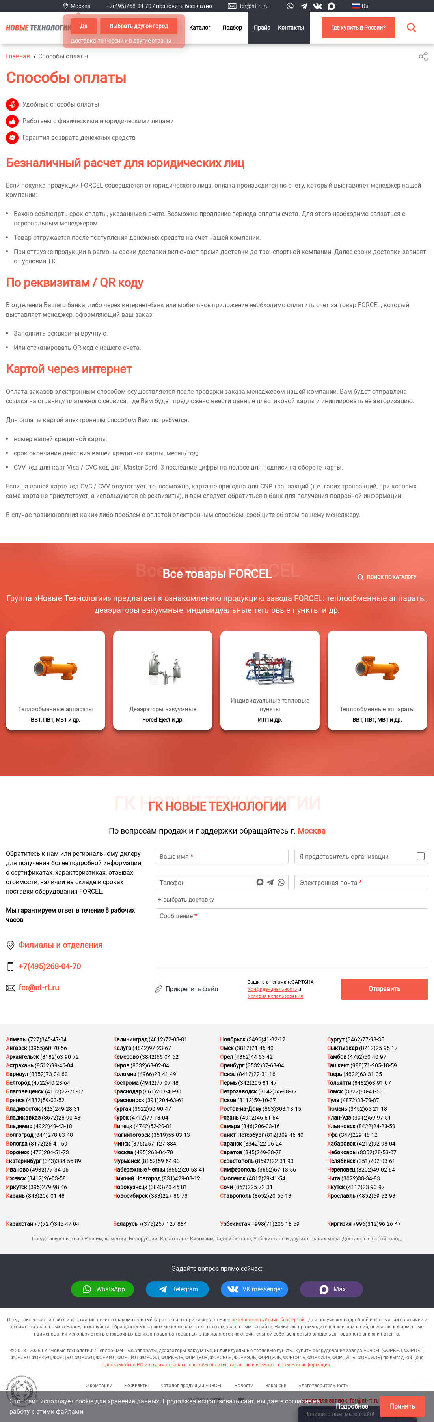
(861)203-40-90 (162, 1091)
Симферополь (238, 1170)
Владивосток (23, 1109)
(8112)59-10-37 (256, 1100)
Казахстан (19, 1224)
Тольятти (339, 1083)
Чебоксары (342, 1152)
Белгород (18, 1083)
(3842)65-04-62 (159, 1057)
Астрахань (20, 1065)
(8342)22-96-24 (262, 1143)
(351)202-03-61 (376, 1161)
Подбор (232, 27)
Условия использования (275, 996)
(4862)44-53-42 (253, 1057)
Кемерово (126, 1057)
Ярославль (341, 1196)
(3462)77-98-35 (365, 1039)
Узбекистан (235, 1224)
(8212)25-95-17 (378, 1048)
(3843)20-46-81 (168, 1187)
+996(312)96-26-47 (377, 1224)
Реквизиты (136, 1385)
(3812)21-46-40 (254, 1048)
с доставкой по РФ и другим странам (143, 1365)
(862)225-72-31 (253, 1187)
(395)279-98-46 (47, 1187)
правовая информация (304, 1365)
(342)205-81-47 (257, 1083)
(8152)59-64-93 (160, 1161)
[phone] (222, 882)
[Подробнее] (55, 680)
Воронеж (17, 1152)
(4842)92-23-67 (151, 1048)
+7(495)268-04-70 (128, 6)
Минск (121, 1143)
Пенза (228, 1074)
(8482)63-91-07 (371, 1083)
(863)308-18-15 (282, 1109)
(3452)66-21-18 (367, 1109)
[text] (291, 937)
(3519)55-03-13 (170, 1135)
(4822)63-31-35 (362, 1074)
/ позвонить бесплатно (182, 6)
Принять (402, 1406)
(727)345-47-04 (47, 1039)
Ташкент (338, 1065)
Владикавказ (23, 1117)
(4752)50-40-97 (367, 1057)
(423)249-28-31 (60, 1109)
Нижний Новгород (136, 1178)
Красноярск (128, 1100)
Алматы (16, 1039)
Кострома (126, 1083)
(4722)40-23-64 (51, 1083)
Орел (226, 1057)
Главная (18, 56)
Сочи (226, 1187)
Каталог (199, 27)
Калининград (130, 1039)
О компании (99, 1385)
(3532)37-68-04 (265, 1065)
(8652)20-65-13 (272, 1196)
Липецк (122, 1126)
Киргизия (339, 1224)
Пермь (228, 1083)
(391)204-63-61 (164, 1100)
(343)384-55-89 (62, 1161)
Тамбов (336, 1057)
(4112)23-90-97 (365, 1187)
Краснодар (127, 1091)
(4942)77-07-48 (159, 1083)
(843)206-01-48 (45, 1196)
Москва (312, 831)
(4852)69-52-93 (376, 1196)
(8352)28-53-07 (377, 1152)
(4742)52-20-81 (153, 1126)
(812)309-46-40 (284, 1135)
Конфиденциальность (272, 989)
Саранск (231, 1143)
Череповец (341, 1170)
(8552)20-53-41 (185, 1170)
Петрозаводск (238, 1091)
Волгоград (19, 1135)
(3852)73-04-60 (48, 1074)
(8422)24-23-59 (376, 1126)
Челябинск (341, 1161)
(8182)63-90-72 (59, 1057)
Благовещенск (25, 1091)
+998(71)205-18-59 (275, 1224)
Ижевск (16, 1178)
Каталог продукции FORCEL (191, 1385)
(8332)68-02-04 (149, 1065)
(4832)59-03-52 (45, 1100)
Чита (333, 1178)
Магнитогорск (131, 1135)
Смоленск (233, 1178)
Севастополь (237, 1161)
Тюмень (337, 1109)
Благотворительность (323, 1385)
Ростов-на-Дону (240, 1109)
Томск (335, 1091)
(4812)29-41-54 (266, 1178)
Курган (122, 1109)
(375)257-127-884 (153, 1143)
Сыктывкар (342, 1048)
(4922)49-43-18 (53, 1126)
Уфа (332, 1135)
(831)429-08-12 (181, 1178)
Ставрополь (235, 1196)
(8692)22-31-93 (274, 1161)
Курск (121, 1117)
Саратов (231, 1152)
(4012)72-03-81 (168, 1039)
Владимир (19, 1126)
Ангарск (16, 1048)
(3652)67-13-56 (276, 1170)
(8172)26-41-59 (48, 1143)
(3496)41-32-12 (266, 1039)
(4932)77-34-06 (49, 1170)
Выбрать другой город (139, 26)
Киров (121, 1065)
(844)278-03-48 (53, 1135)
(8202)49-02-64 (375, 1170)
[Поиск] (387, 577)
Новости (243, 1385)
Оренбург (232, 1065)
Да (84, 26)
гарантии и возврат (252, 1365)
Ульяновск (341, 1126)
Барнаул (17, 1074)
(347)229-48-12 (358, 1135)
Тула (333, 1100)
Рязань (229, 1117)
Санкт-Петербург (242, 1135)
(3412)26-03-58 (46, 1178)
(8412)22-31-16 (256, 1074)
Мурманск (126, 1161)
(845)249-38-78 (262, 1152)
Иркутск (16, 1187)
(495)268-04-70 (153, 1152)
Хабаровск (341, 1143)
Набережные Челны (139, 1170)
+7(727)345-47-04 (56, 1224)
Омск (227, 1048)
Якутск (336, 1187)
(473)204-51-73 (49, 1152)
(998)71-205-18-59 (373, 1065)
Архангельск (22, 1057)
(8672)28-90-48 (61, 1117)
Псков (228, 1100)
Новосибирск (130, 1196)
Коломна (124, 1074)
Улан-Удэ (339, 1117)
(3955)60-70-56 (47, 1048)
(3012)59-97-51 (371, 1117)
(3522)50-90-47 (151, 1109)
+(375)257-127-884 (163, 1224)
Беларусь (125, 1224)
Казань (15, 1196)
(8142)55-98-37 (277, 1091)
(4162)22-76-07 (64, 1091)
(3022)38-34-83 (360, 1178)
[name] (222, 856)
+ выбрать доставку (185, 899)
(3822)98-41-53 (363, 1091)
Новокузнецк (130, 1187)
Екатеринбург (23, 1161)
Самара (230, 1126)
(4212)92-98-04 (376, 1143)
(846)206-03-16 (260, 1126)
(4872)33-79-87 (360, 1100)
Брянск (15, 1100)
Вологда (17, 1143)
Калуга (122, 1048)
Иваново (17, 1170)
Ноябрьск (233, 1039)
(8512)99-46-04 (54, 1065)
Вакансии (276, 1385)
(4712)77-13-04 (149, 1117)
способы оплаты (207, 1365)
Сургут (336, 1039)
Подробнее (352, 1406)
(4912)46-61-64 (259, 1117)
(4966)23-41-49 (157, 1074)
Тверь (334, 1074)
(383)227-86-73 (168, 1196)
